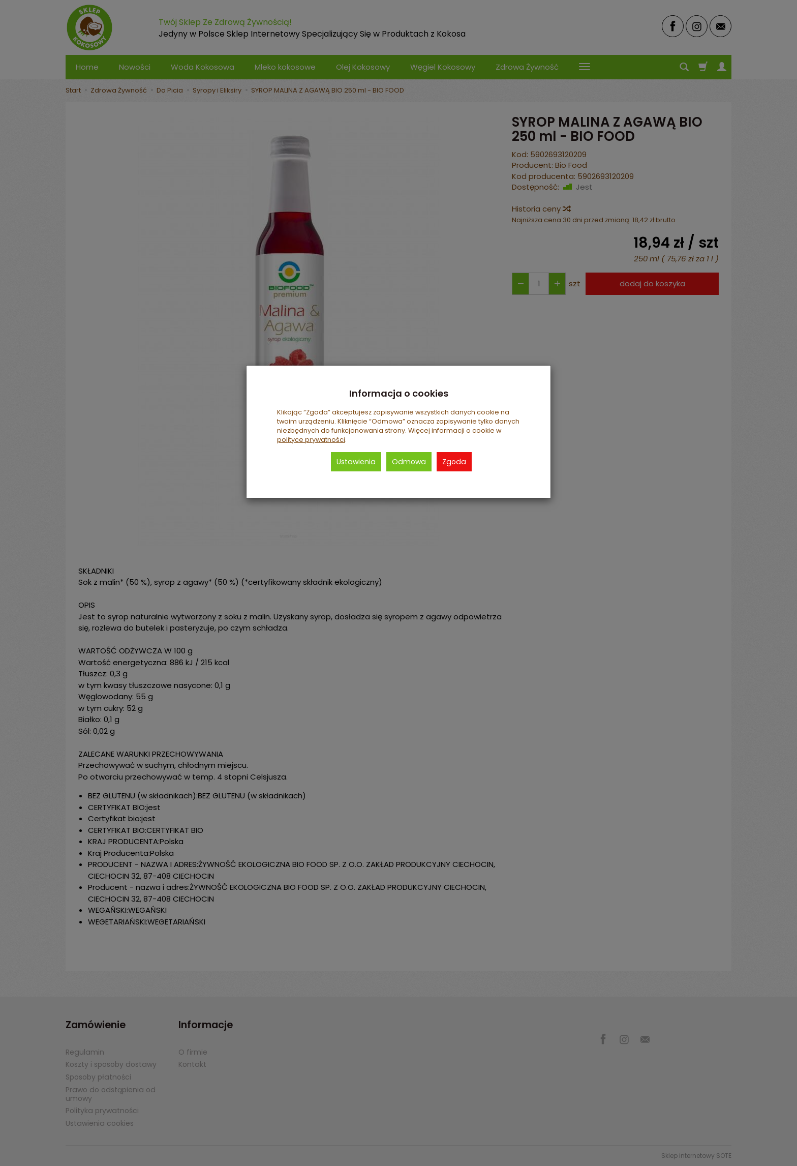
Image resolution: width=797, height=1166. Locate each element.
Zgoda (454, 462)
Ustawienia (356, 462)
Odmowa (409, 462)
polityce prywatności (311, 439)
